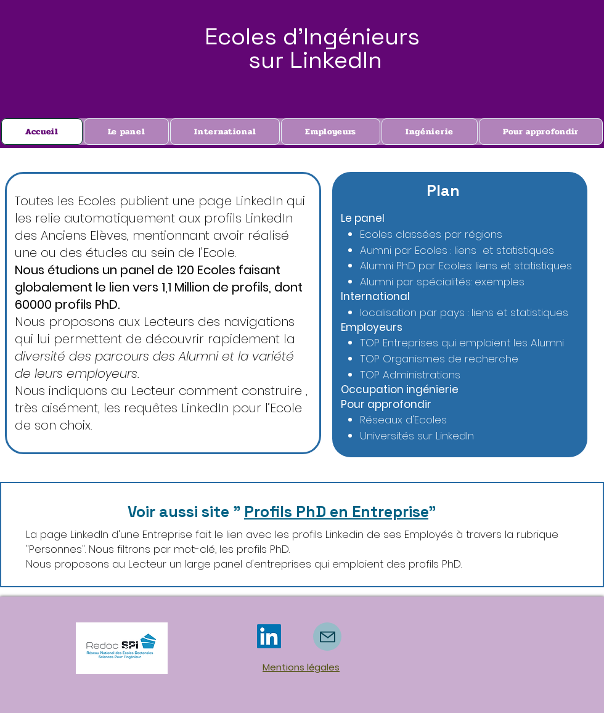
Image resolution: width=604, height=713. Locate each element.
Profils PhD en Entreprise (336, 511)
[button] (541, 131)
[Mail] (327, 636)
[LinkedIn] (269, 636)
